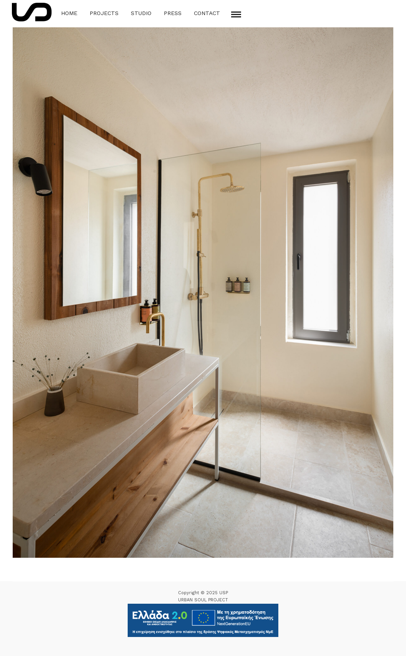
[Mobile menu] (236, 14)
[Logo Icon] (32, 12)
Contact (207, 13)
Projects (104, 13)
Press (173, 13)
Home (69, 13)
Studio (141, 13)
